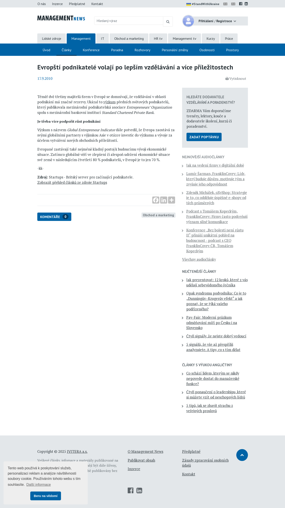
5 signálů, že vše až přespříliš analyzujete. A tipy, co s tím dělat (213, 347)
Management (81, 38)
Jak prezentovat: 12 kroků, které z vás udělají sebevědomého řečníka (217, 282)
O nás (42, 4)
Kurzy (210, 38)
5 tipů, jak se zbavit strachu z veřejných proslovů (209, 408)
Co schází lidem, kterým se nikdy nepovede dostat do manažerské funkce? (212, 378)
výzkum (109, 102)
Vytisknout (236, 78)
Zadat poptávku (204, 137)
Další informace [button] (38, 484)
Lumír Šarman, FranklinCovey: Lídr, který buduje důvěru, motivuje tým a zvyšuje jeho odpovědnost (215, 179)
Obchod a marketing (129, 38)
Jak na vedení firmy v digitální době (215, 165)
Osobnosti (207, 50)
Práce (229, 38)
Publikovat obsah (141, 460)
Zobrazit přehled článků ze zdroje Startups (72, 182)
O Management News (145, 451)
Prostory (232, 50)
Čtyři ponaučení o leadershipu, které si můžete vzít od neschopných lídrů (216, 395)
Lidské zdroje (51, 38)
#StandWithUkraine (202, 4)
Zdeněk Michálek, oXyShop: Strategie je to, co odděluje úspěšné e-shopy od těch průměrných (216, 198)
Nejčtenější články (199, 271)
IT (102, 38)
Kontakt (97, 4)
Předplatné (77, 4)
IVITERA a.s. (77, 451)
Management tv (184, 38)
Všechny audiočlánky (199, 259)
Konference (91, 50)
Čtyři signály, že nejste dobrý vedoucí (216, 336)
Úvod (46, 50)
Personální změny (175, 50)
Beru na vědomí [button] (45, 496)
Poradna (117, 50)
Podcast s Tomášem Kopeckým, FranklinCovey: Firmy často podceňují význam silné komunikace (217, 216)
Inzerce (57, 4)
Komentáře (54, 216)
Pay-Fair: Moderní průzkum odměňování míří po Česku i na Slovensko (211, 322)
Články (66, 50)
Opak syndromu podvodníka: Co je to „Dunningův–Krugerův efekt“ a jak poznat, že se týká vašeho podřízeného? (216, 301)
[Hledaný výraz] (128, 20)
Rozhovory (142, 50)
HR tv (158, 38)
